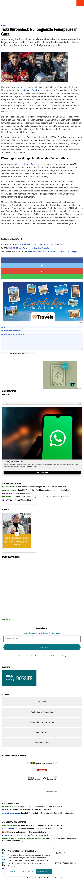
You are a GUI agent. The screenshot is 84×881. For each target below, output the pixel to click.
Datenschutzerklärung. (58, 656)
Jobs (36, 878)
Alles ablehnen (27, 871)
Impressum (30, 878)
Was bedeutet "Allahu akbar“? (17, 500)
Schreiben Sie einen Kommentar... (42, 341)
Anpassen (13, 871)
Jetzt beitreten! (42, 472)
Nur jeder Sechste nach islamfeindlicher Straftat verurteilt (32, 825)
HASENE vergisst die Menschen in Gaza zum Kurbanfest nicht (31, 244)
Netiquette (42, 878)
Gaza (4, 394)
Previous (28, 777)
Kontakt (24, 878)
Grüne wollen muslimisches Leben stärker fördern (26, 832)
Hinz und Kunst (42, 743)
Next (54, 777)
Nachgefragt (42, 732)
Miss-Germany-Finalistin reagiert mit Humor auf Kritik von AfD (34, 487)
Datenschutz (58, 878)
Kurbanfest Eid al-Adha (31, 90)
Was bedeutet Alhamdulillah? (17, 493)
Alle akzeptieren (43, 871)
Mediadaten (50, 878)
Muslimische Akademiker (42, 712)
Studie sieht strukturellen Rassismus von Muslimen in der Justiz (32, 835)
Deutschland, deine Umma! (42, 722)
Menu (80, 3)
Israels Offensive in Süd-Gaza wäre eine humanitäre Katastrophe (39, 251)
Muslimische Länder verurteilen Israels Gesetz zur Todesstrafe (33, 829)
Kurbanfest (12, 394)
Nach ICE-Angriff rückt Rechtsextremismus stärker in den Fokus (35, 490)
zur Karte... (7, 619)
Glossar (42, 702)
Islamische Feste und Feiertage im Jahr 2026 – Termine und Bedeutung (36, 497)
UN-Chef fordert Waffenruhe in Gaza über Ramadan (25, 248)
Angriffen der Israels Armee (24, 164)
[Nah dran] (53, 848)
